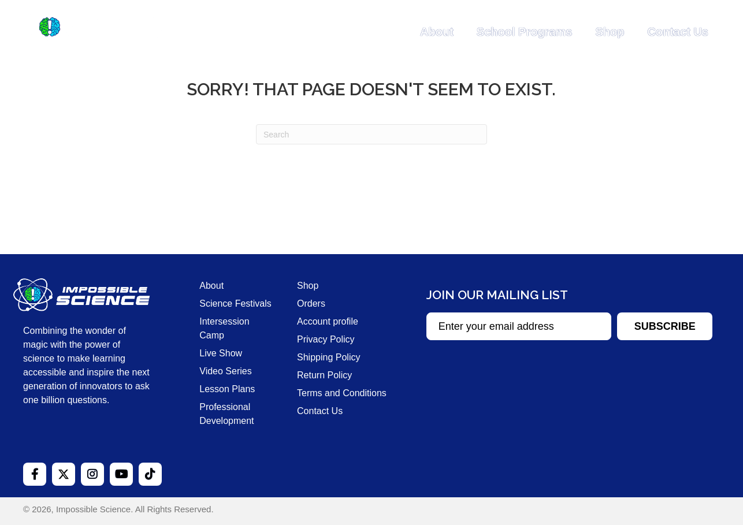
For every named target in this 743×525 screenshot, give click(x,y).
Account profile (327, 321)
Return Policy (324, 375)
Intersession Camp (224, 328)
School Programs (525, 31)
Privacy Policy (326, 339)
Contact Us (677, 31)
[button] (664, 326)
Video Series (225, 371)
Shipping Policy (328, 357)
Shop (609, 31)
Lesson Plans (227, 389)
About (437, 31)
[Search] (371, 134)
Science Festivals (235, 303)
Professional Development (226, 414)
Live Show (220, 353)
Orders (311, 303)
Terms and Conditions (342, 393)
